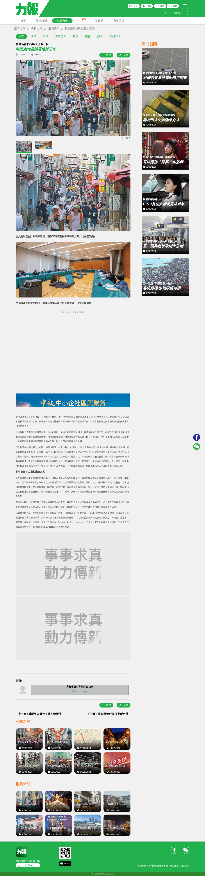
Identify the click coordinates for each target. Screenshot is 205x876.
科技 (75, 36)
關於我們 (142, 866)
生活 (82, 20)
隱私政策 (174, 866)
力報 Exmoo (29, 865)
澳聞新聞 (53, 28)
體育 (88, 36)
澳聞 (21, 36)
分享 (126, 55)
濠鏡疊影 (60, 36)
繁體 (175, 6)
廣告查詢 (185, 866)
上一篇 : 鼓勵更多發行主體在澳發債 (40, 713)
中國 (45, 36)
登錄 (85, 691)
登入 (136, 6)
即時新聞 (41, 20)
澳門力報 (19, 28)
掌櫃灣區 (114, 36)
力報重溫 (118, 20)
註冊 (74, 691)
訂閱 (162, 6)
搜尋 (149, 6)
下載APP (177, 13)
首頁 (23, 20)
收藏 (108, 55)
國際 (33, 36)
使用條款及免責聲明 (158, 866)
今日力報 (62, 20)
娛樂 (100, 36)
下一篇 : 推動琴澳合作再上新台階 (107, 713)
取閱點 (99, 20)
